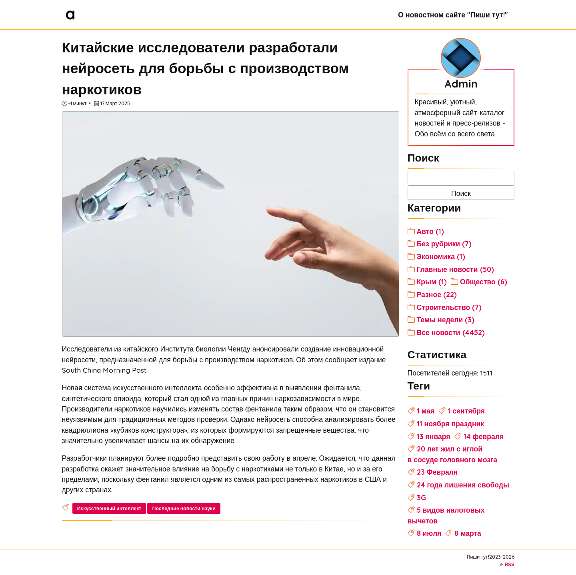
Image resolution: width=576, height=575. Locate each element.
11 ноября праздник (450, 423)
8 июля (429, 533)
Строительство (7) (449, 307)
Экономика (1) (441, 256)
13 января (433, 436)
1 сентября (466, 410)
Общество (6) (483, 281)
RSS (509, 564)
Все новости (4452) (451, 332)
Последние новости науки (184, 508)
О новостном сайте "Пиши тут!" (453, 14)
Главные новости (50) (455, 269)
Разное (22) (437, 294)
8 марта (467, 533)
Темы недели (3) (446, 319)
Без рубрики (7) (444, 243)
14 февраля (484, 436)
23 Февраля (437, 471)
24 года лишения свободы (463, 484)
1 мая (426, 410)
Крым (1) (432, 281)
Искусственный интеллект (109, 508)
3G (421, 497)
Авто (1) (430, 231)
